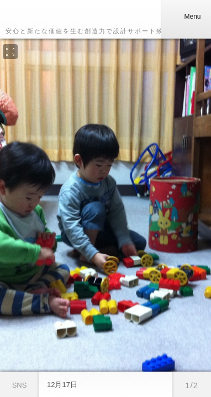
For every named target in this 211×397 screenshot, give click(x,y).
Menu (185, 16)
